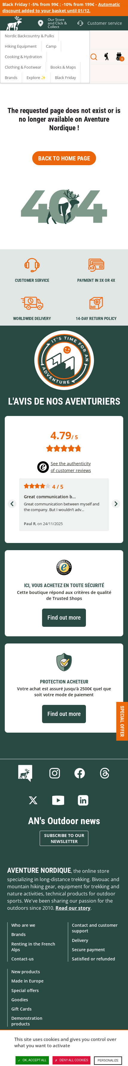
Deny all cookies (71, 1060)
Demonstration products (26, 1021)
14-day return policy (96, 318)
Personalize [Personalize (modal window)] (108, 1060)
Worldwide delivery (32, 318)
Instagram (55, 773)
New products (25, 971)
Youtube (58, 800)
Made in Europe (27, 981)
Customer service (32, 280)
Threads (105, 773)
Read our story (72, 908)
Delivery (80, 940)
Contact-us (22, 959)
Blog (26, 773)
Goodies (19, 999)
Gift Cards (21, 1009)
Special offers (25, 990)
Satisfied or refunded (93, 959)
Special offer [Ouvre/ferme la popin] (122, 721)
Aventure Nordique (39, 870)
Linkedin (83, 800)
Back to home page (64, 158)
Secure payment (88, 949)
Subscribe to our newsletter (64, 838)
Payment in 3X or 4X (96, 280)
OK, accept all (32, 1060)
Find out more (64, 617)
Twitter (33, 800)
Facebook (80, 773)
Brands (18, 934)
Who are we (23, 925)
